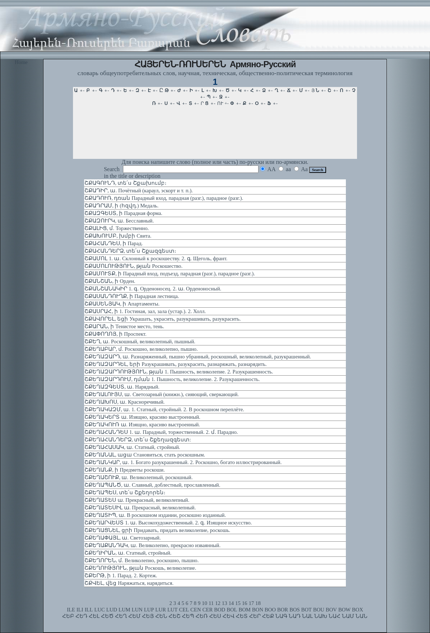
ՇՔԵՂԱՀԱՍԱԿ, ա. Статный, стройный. (132, 447)
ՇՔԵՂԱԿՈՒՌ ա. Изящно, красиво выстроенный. (142, 424)
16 (244, 603)
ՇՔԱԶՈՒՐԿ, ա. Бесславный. (119, 221)
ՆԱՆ (361, 616)
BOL (232, 610)
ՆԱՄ (348, 616)
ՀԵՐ (255, 616)
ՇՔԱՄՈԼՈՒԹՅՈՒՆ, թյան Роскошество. (133, 266)
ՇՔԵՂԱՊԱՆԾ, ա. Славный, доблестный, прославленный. (152, 485)
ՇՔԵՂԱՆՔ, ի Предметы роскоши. (124, 470)
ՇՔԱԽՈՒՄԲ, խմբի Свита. (117, 236)
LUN (137, 610)
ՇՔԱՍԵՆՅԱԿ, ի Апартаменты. (122, 304)
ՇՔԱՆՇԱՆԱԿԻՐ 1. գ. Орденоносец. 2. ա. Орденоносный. (152, 289)
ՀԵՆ (161, 616)
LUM (125, 610)
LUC (99, 610)
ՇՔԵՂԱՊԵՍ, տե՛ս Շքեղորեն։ (124, 492)
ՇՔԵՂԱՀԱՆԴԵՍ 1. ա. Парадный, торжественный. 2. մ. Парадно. (161, 432)
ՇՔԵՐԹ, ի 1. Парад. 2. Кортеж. (120, 575)
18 (258, 603)
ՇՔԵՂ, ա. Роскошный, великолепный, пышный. (139, 341)
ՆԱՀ (334, 616)
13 (224, 603)
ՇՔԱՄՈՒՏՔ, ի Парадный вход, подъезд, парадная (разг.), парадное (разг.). (169, 273)
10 (204, 603)
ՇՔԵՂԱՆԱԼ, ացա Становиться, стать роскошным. (144, 455)
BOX (357, 610)
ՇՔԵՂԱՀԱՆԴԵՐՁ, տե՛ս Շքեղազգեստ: (137, 439)
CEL (184, 610)
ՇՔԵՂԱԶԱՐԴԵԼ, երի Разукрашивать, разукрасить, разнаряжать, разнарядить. (175, 364)
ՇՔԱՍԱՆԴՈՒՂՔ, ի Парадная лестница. (131, 296)
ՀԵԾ (107, 616)
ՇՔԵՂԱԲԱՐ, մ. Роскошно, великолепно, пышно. (141, 349)
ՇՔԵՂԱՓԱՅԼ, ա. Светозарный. (122, 538)
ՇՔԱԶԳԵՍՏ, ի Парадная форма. (123, 213)
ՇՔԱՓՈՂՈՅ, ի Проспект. (115, 334)
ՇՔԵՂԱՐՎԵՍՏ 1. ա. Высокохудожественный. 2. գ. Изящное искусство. (168, 523)
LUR (160, 610)
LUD (111, 610)
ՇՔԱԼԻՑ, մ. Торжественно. (116, 228)
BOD (219, 610)
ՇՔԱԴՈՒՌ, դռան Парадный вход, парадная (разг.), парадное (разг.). (163, 198)
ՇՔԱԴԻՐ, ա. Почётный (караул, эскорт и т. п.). (138, 190)
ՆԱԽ (320, 616)
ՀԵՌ (202, 616)
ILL (88, 610)
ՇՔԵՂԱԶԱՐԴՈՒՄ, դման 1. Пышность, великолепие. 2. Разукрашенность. (172, 379)
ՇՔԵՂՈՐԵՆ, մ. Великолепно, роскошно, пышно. (141, 560)
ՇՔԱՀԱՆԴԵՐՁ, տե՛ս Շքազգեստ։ (130, 251)
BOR (282, 610)
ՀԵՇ (174, 616)
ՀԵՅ (148, 616)
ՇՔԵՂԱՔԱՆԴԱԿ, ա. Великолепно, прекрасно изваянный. (152, 545)
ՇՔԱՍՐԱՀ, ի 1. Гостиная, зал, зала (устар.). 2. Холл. (145, 311)
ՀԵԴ (81, 616)
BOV (331, 610)
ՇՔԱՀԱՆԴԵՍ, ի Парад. (113, 243)
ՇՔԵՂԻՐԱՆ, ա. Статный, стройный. (127, 553)
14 (231, 603)
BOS (294, 610)
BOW (344, 610)
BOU (318, 610)
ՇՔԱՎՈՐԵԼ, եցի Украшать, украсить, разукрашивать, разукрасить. (162, 319)
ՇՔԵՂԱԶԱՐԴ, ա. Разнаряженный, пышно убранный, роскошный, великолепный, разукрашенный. (197, 356)
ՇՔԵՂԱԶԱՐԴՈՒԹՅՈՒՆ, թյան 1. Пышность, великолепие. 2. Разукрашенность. (178, 372)
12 (217, 603)
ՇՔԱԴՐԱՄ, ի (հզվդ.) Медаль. (121, 205)
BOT (306, 610)
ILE (71, 610)
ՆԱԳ (281, 616)
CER (207, 610)
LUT (172, 610)
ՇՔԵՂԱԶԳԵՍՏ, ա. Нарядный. (121, 387)
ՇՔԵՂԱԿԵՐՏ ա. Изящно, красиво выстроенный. (142, 417)
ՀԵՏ (242, 616)
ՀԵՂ (121, 616)
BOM (245, 610)
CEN (196, 610)
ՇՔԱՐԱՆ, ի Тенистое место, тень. (124, 326)
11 (211, 603)
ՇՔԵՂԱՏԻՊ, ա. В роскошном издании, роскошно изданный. (155, 515)
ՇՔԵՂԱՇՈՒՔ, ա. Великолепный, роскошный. (138, 477)
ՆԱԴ (295, 616)
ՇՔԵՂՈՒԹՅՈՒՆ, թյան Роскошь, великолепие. (140, 568)
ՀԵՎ (228, 616)
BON (257, 610)
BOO (270, 610)
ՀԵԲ (68, 616)
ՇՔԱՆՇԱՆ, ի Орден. (109, 281)
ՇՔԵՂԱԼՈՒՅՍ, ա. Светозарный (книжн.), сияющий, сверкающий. (161, 394)
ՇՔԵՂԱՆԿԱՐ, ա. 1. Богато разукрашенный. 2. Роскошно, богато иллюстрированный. (183, 462)
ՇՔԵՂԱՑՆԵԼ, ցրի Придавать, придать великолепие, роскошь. (157, 530)
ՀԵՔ (268, 616)
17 (251, 603)
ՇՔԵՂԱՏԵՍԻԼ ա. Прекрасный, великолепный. (140, 507)
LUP (149, 610)
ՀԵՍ (215, 616)
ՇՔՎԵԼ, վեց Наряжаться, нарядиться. (129, 583)
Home (21, 62)
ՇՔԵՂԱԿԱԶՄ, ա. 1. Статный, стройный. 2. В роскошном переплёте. (164, 409)
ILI (80, 610)
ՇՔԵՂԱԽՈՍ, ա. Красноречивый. (124, 402)
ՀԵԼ (94, 616)
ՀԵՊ (188, 616)
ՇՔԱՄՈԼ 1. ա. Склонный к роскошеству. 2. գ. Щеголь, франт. (155, 258)
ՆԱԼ (307, 616)
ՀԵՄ (134, 616)
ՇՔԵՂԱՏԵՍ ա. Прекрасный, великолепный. (136, 500)
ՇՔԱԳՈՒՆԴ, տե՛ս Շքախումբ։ (125, 183)
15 (238, 603)
